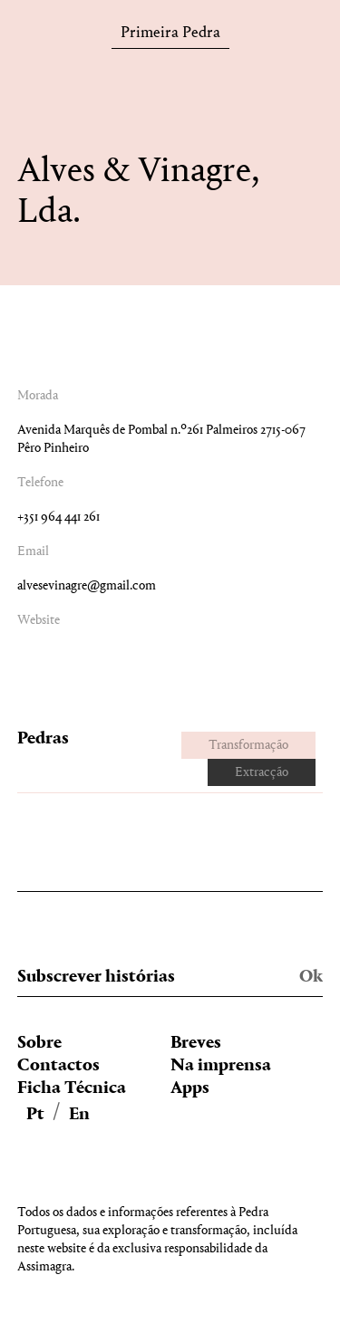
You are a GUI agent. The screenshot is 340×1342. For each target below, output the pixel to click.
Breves (195, 1043)
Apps (189, 1088)
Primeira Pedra (170, 36)
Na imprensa (220, 1066)
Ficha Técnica (71, 1088)
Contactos (58, 1066)
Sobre (39, 1043)
